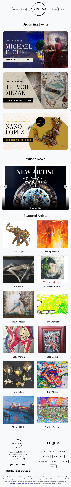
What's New (43, 461)
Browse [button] (23, 9)
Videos (53, 461)
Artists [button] (15, 9)
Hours (53, 466)
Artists (51, 451)
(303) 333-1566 (17, 464)
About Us (46, 456)
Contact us (63, 461)
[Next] (66, 187)
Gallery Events (58, 456)
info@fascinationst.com (18, 470)
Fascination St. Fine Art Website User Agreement (23, 483)
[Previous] (5, 187)
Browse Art (61, 451)
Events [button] (54, 9)
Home (43, 451)
